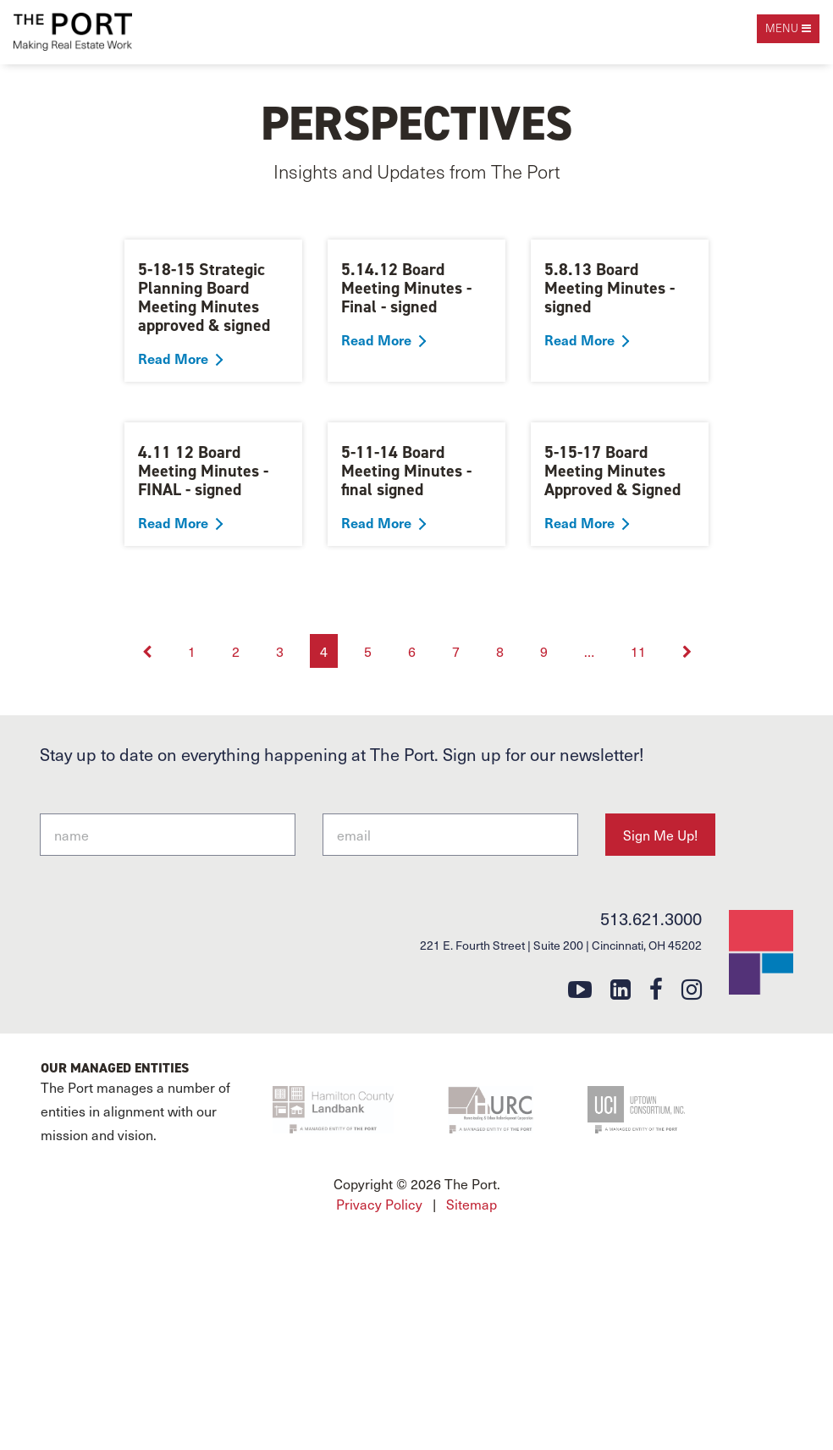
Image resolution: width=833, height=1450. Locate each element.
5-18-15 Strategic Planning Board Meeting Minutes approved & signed (204, 297)
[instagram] (691, 988)
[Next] (687, 651)
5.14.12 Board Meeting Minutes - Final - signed (406, 287)
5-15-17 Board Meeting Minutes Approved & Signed (612, 470)
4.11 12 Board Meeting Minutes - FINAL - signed (203, 470)
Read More (173, 358)
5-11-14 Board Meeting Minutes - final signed (406, 470)
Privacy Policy (379, 1204)
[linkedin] (620, 988)
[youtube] (580, 988)
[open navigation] (788, 28)
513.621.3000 (651, 918)
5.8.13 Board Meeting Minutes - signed (609, 287)
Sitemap (471, 1204)
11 (638, 651)
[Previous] (148, 651)
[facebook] (656, 988)
